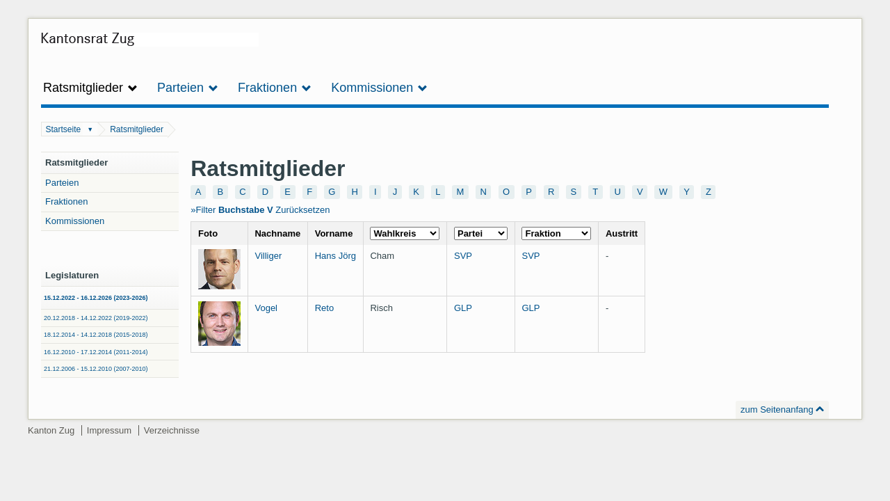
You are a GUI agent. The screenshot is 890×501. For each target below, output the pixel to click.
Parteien (62, 182)
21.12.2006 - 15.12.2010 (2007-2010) (96, 368)
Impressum (109, 430)
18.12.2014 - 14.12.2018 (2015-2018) (96, 334)
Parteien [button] (187, 88)
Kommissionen (74, 221)
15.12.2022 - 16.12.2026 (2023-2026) (96, 297)
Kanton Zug (51, 430)
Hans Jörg (335, 255)
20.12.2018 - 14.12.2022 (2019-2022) (96, 318)
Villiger (268, 255)
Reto (324, 308)
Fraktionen (66, 201)
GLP (463, 308)
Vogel (265, 308)
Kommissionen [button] (379, 88)
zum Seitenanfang (777, 409)
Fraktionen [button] (275, 88)
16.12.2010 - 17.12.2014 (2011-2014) (96, 352)
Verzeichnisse (172, 430)
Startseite (63, 129)
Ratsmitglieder (136, 129)
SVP (463, 255)
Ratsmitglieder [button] (90, 88)
